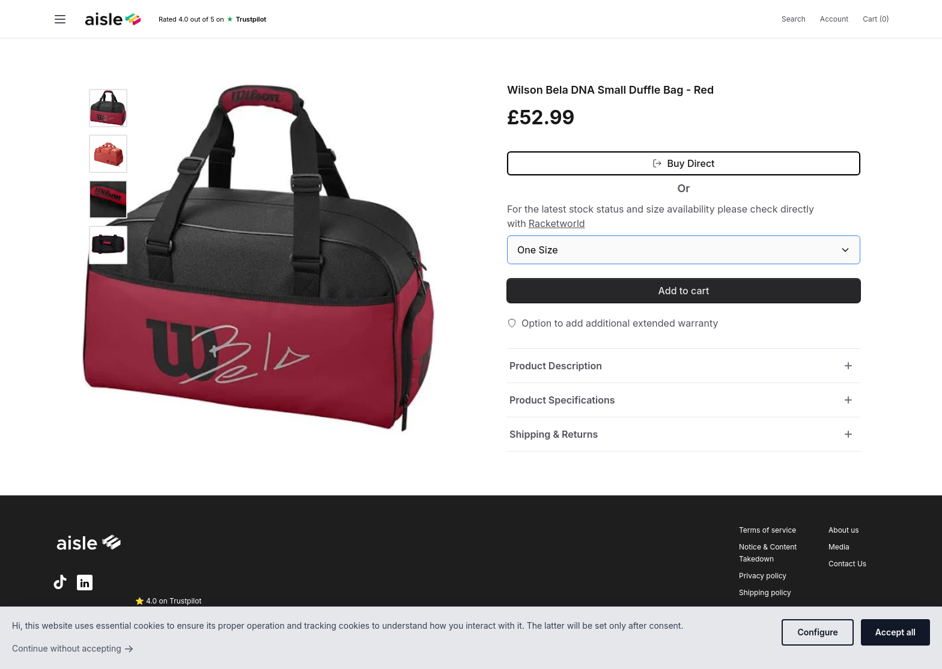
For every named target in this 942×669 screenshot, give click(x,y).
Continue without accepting (73, 648)
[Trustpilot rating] (212, 20)
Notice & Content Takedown (768, 552)
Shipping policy (765, 592)
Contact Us (847, 563)
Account (834, 18)
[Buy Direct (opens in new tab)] (683, 163)
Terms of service (767, 529)
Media (838, 546)
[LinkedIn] (85, 582)
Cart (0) (876, 18)
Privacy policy (762, 575)
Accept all (895, 632)
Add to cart (684, 291)
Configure (817, 632)
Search (794, 18)
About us (843, 529)
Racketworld (557, 223)
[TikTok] (60, 582)
